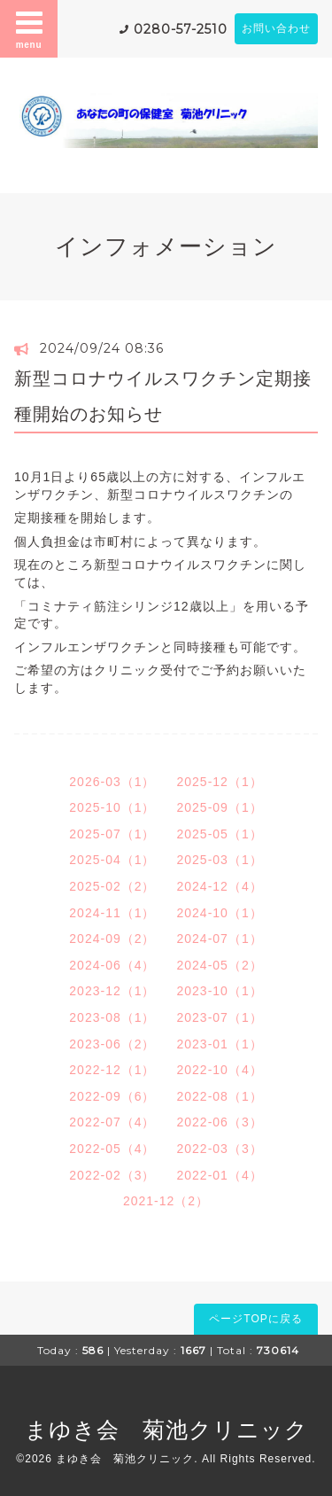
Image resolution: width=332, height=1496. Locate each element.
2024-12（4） (220, 886)
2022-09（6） (112, 1096)
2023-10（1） (220, 991)
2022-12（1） (112, 1070)
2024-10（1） (220, 913)
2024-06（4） (112, 965)
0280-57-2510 (181, 29)
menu (29, 28)
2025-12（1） (220, 782)
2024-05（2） (220, 965)
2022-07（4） (112, 1122)
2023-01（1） (220, 1044)
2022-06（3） (220, 1122)
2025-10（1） (112, 807)
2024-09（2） (112, 938)
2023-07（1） (220, 1017)
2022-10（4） (220, 1070)
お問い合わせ (276, 28)
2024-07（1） (220, 938)
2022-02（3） (112, 1175)
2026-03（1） (112, 782)
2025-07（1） (112, 834)
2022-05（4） (112, 1148)
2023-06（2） (112, 1044)
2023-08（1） (112, 1017)
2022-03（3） (220, 1148)
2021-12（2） (166, 1201)
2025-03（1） (220, 860)
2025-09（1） (220, 807)
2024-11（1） (112, 913)
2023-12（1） (112, 991)
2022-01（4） (220, 1175)
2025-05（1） (220, 834)
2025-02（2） (112, 886)
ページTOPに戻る (255, 1319)
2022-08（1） (220, 1096)
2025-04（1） (112, 860)
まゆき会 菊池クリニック (166, 1429)
